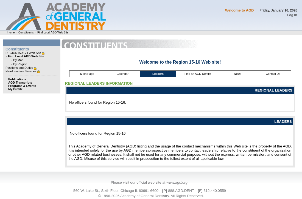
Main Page (87, 73)
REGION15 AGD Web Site (23, 53)
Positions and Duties (19, 67)
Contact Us (273, 73)
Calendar (122, 73)
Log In (292, 15)
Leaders (158, 73)
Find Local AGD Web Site (52, 32)
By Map (18, 60)
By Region (20, 64)
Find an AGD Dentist (197, 73)
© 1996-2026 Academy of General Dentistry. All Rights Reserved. (151, 196)
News (237, 73)
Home (11, 32)
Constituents (26, 32)
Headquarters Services (21, 71)
